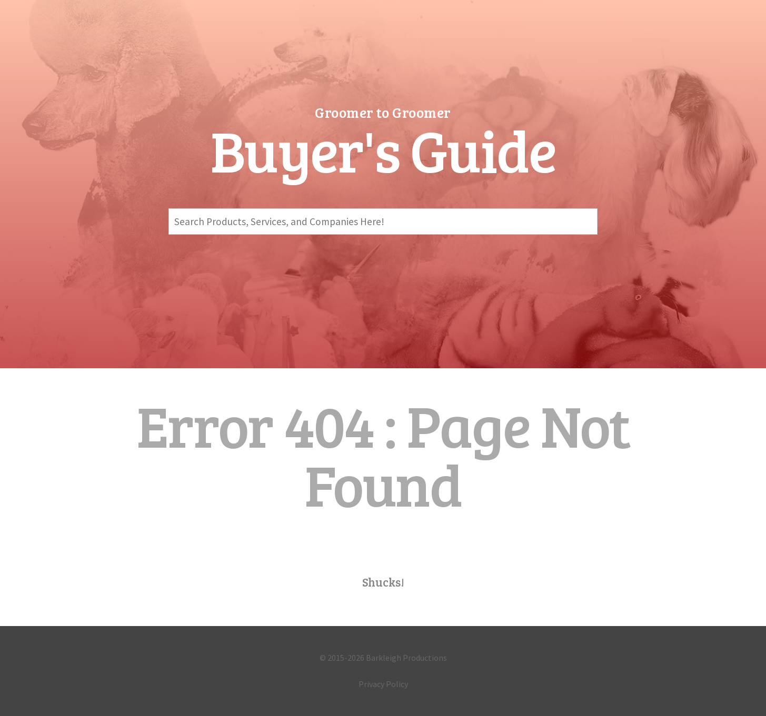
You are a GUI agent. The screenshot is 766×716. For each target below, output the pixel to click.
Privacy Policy (383, 684)
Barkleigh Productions (406, 657)
